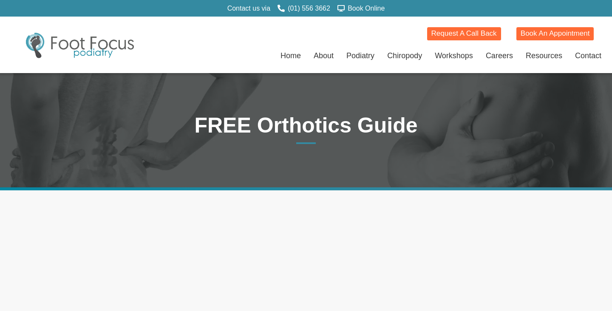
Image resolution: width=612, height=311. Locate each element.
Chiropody (404, 55)
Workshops (454, 55)
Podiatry (360, 55)
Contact (588, 55)
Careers (499, 55)
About (324, 55)
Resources (544, 55)
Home (290, 55)
